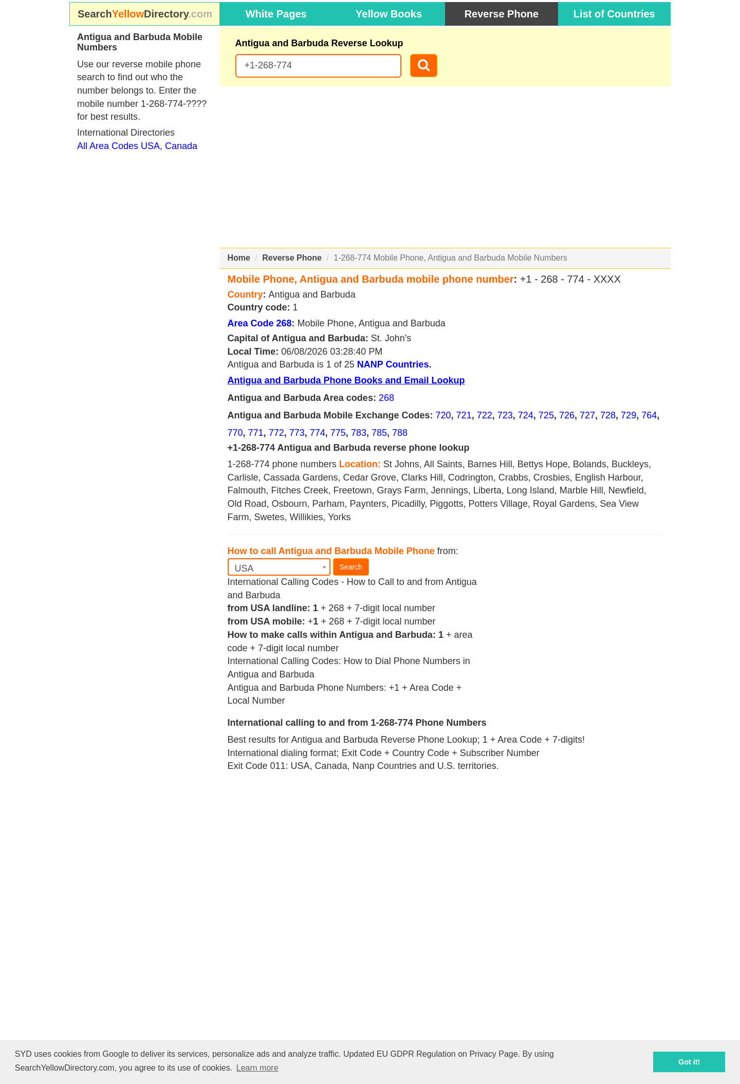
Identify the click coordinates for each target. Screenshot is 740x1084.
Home (239, 257)
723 (505, 415)
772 (276, 433)
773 (297, 433)
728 (608, 415)
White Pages (276, 14)
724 (525, 415)
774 (317, 433)
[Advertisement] (445, 167)
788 (400, 433)
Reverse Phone (502, 14)
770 (235, 433)
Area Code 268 (260, 323)
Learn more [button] (257, 1067)
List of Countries (614, 14)
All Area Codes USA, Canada (137, 146)
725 (546, 415)
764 (649, 415)
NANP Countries (393, 364)
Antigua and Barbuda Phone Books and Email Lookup (346, 380)
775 (338, 433)
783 (358, 433)
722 (484, 415)
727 (587, 415)
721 (464, 415)
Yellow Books (389, 14)
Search (351, 567)
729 (628, 415)
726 (567, 415)
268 (386, 398)
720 (443, 415)
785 (379, 433)
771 (256, 433)
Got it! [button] (689, 1062)
